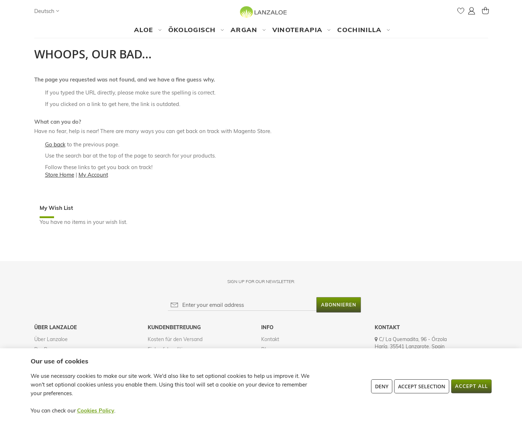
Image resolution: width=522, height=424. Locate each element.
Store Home (59, 174)
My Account (93, 174)
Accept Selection (421, 386)
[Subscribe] (338, 305)
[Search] (71, 10)
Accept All (471, 386)
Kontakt (270, 339)
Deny (381, 386)
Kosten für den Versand (175, 339)
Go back (55, 144)
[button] (46, 11)
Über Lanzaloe (51, 339)
